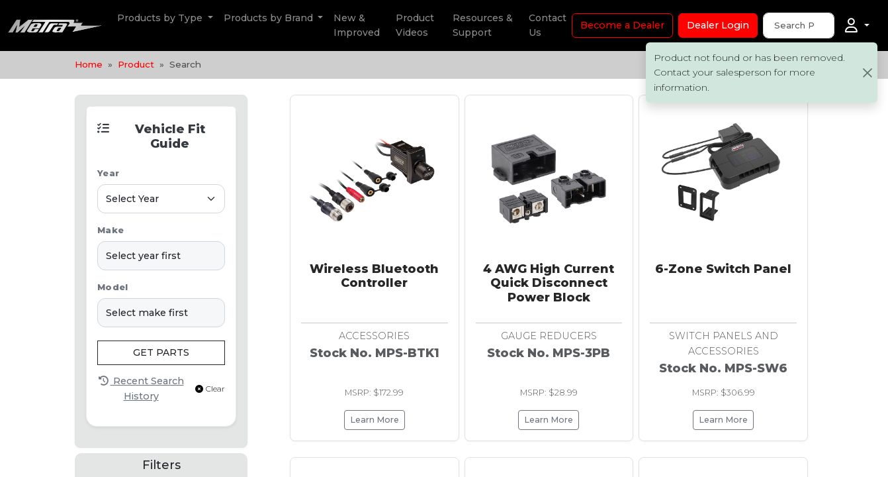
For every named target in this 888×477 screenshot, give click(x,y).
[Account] (857, 26)
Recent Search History (141, 387)
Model (112, 287)
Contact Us (547, 25)
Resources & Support (483, 25)
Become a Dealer (622, 25)
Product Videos (415, 25)
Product (136, 64)
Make (110, 230)
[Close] (867, 73)
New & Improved (356, 25)
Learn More (374, 420)
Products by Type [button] (161, 18)
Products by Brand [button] (270, 18)
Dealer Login (718, 25)
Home (89, 64)
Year (108, 173)
